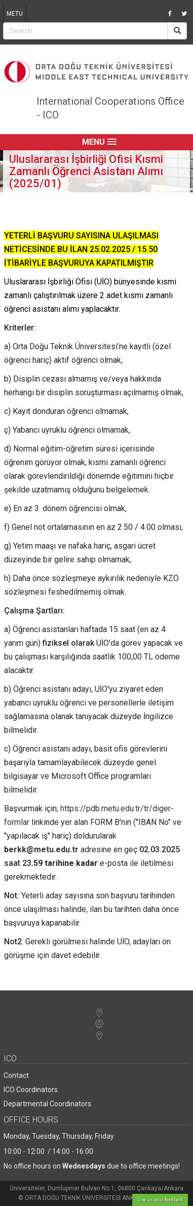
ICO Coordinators (31, 1090)
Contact (16, 1075)
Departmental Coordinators (47, 1104)
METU (15, 13)
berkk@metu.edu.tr (41, 849)
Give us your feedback (160, 1199)
